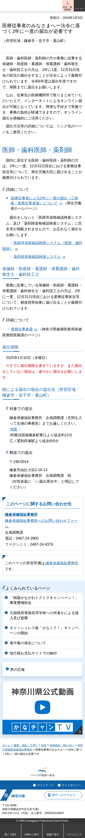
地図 (13, 429)
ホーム (6, 745)
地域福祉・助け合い (62, 745)
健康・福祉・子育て (26, 745)
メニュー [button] (79, 8)
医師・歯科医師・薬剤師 (37, 149)
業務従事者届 (22, 329)
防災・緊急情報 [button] (67, 8)
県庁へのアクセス (63, 795)
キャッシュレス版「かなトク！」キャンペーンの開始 (44, 630)
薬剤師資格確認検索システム (37, 257)
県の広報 (17, 669)
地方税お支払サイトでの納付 (33, 653)
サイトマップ (45, 785)
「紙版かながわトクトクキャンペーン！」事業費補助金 (44, 600)
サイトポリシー (71, 785)
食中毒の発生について (28, 643)
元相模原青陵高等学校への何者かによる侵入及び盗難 (44, 615)
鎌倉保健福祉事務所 (21, 514)
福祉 (43, 745)
